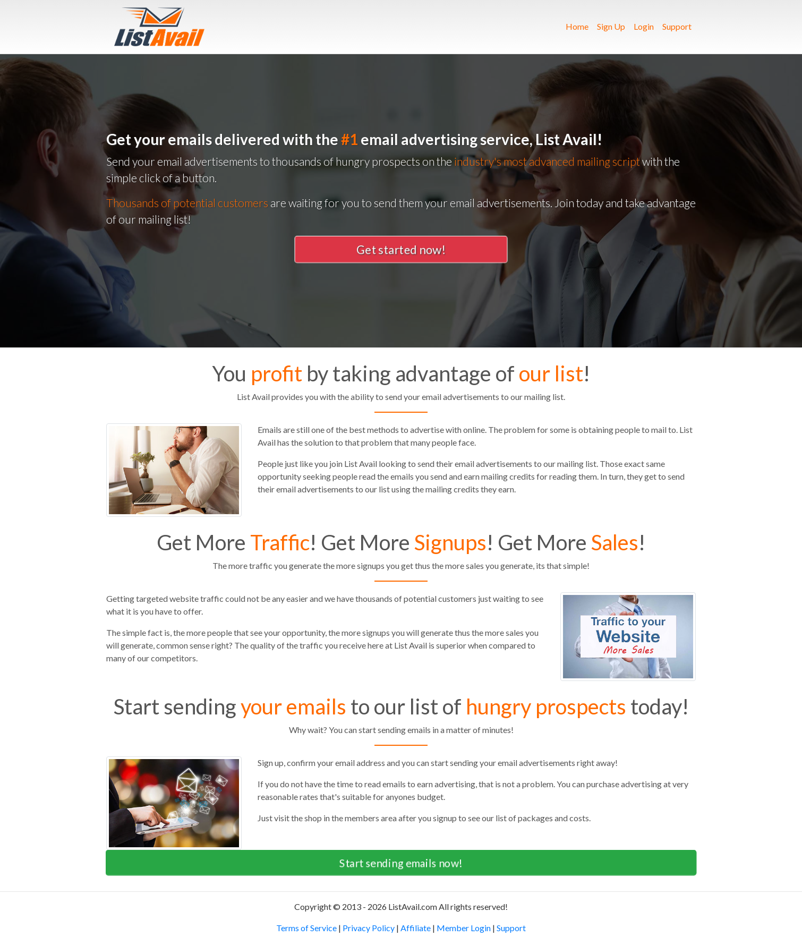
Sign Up (611, 26)
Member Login (464, 928)
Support (677, 26)
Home (579, 25)
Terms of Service (306, 928)
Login (644, 26)
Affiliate (415, 928)
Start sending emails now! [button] (401, 862)
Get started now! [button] (400, 249)
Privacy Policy (369, 928)
